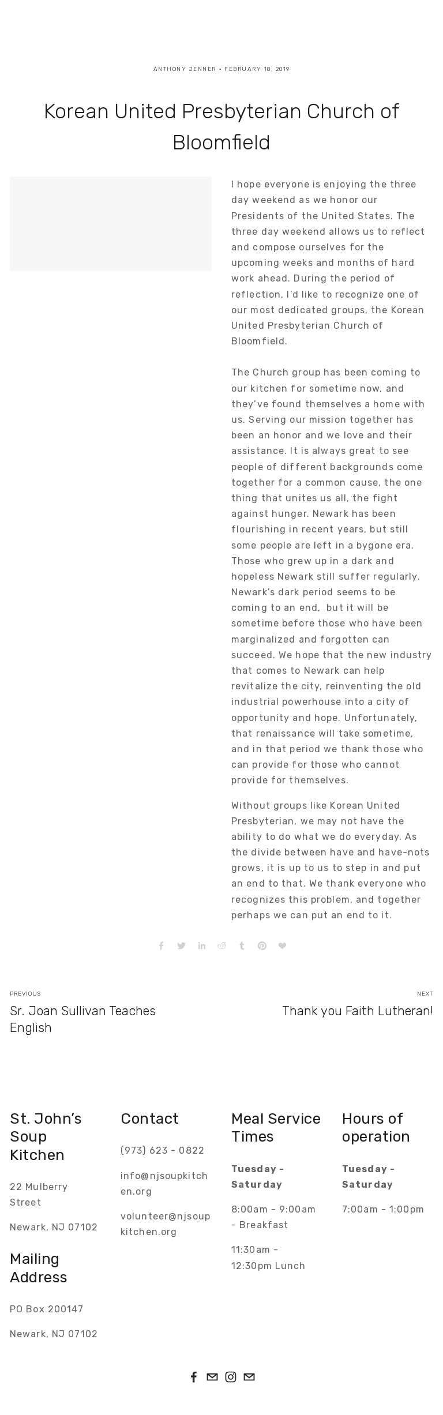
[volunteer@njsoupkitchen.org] (212, 1377)
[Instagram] (230, 1377)
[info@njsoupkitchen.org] (249, 1377)
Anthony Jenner (184, 69)
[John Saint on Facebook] (194, 1377)
